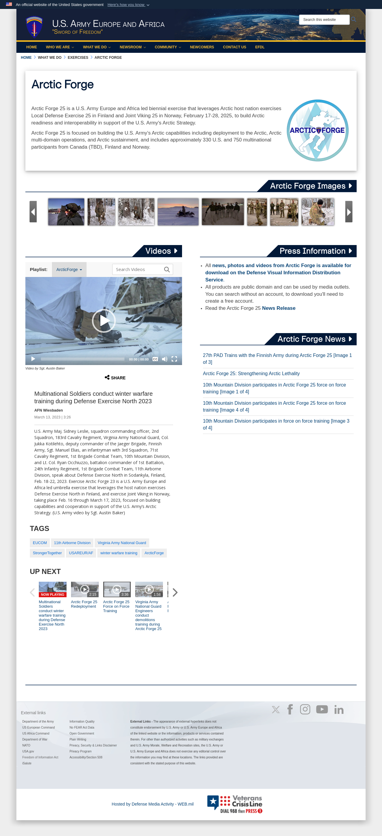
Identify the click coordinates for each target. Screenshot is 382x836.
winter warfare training (118, 553)
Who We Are (60, 47)
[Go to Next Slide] (348, 211)
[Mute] (165, 359)
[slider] (82, 359)
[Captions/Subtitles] (155, 359)
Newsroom (133, 47)
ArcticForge (69, 269)
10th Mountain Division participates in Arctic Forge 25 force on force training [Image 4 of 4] (274, 406)
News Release (278, 308)
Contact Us (234, 47)
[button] (129, 5)
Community (168, 47)
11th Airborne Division (72, 543)
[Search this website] (324, 20)
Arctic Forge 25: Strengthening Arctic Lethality (251, 373)
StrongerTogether (47, 553)
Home (31, 47)
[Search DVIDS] (141, 269)
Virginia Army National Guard (122, 543)
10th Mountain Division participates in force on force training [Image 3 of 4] (276, 424)
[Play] (33, 359)
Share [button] (115, 377)
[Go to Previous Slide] (33, 211)
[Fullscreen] (174, 359)
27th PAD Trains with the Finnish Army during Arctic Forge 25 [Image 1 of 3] (277, 359)
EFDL (259, 47)
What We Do (97, 47)
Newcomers (202, 47)
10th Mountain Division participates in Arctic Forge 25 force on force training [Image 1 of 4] (274, 388)
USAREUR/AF (81, 553)
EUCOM (40, 543)
